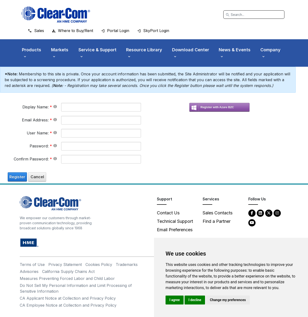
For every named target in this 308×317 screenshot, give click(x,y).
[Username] (101, 133)
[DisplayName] (101, 107)
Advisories (29, 271)
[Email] (101, 120)
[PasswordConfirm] (101, 159)
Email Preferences (174, 229)
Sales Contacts (217, 212)
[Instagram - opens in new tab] (277, 212)
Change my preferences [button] (228, 300)
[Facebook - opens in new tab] (252, 212)
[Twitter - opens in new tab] (268, 212)
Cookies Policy (98, 264)
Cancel (37, 176)
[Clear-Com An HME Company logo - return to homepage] (50, 202)
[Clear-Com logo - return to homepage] (56, 14)
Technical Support (175, 221)
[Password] (101, 146)
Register (17, 176)
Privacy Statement (65, 264)
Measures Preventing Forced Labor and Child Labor (67, 278)
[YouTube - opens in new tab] (252, 222)
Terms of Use (32, 264)
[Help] (55, 106)
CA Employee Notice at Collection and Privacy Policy (68, 305)
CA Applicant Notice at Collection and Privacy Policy (68, 298)
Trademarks (127, 264)
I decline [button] (194, 300)
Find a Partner (217, 221)
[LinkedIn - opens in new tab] (260, 212)
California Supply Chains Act (68, 271)
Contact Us (168, 212)
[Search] (253, 14)
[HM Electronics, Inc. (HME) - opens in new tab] (29, 242)
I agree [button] (174, 300)
